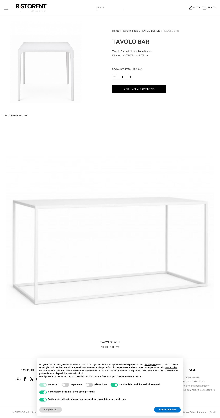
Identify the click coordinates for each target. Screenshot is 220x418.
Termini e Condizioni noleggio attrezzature (192, 389)
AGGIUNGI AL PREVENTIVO (140, 89)
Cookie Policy (189, 412)
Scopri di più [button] (50, 409)
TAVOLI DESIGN (151, 30)
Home (115, 30)
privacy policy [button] (150, 364)
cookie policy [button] (171, 367)
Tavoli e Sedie (130, 30)
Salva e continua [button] (167, 409)
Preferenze (202, 412)
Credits (213, 412)
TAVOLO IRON (110, 342)
